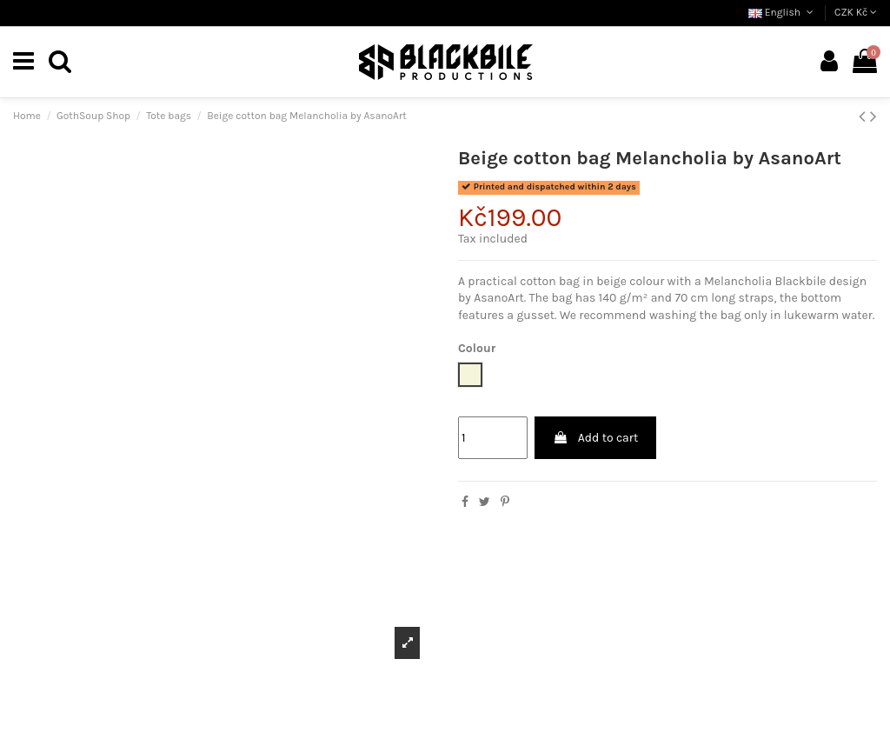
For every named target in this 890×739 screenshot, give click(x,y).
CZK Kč (855, 12)
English (782, 12)
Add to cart (595, 437)
